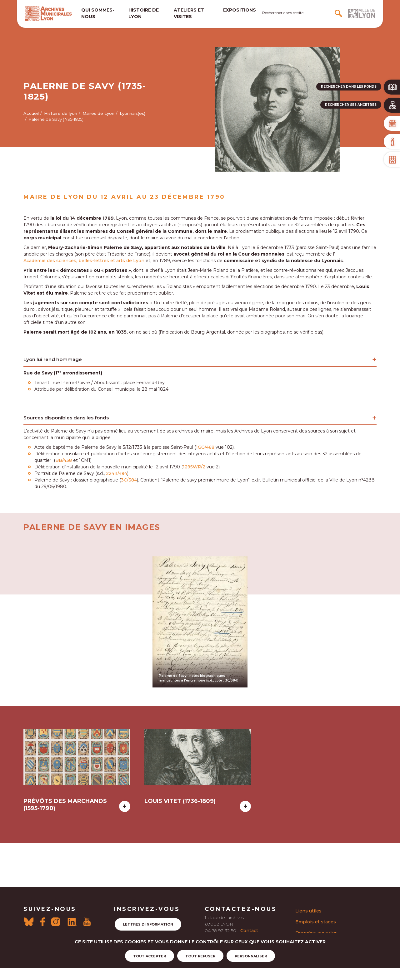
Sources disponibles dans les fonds (66, 418)
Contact (249, 930)
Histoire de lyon (143, 13)
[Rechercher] (339, 13)
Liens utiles (308, 911)
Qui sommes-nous (97, 13)
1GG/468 (205, 447)
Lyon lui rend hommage (52, 359)
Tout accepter (149, 956)
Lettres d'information (148, 924)
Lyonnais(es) (132, 113)
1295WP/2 (194, 467)
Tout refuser (200, 956)
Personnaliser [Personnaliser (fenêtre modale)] (251, 956)
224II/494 (116, 473)
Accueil (31, 113)
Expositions (239, 10)
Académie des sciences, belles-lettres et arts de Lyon (83, 260)
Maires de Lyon (98, 113)
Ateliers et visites (189, 13)
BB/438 (63, 460)
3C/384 (129, 480)
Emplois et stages (315, 922)
